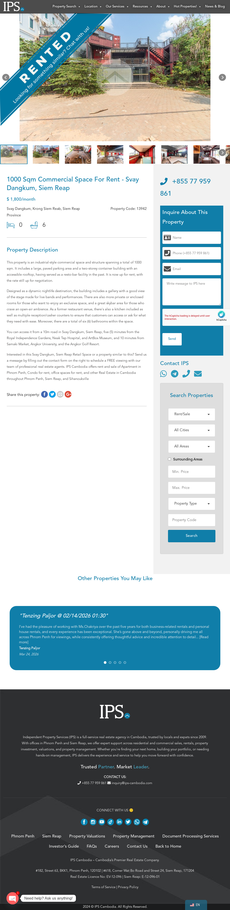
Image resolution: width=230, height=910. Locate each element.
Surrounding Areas (185, 459)
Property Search (67, 6)
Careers (112, 846)
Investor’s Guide (64, 846)
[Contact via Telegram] (174, 373)
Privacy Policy (128, 887)
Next (223, 78)
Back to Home (168, 846)
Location (93, 6)
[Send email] (198, 373)
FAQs (92, 846)
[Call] (186, 373)
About (163, 6)
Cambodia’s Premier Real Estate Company (127, 860)
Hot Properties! (187, 6)
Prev (6, 78)
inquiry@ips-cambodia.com (129, 783)
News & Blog (215, 6)
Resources (143, 6)
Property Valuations (87, 836)
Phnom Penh (53, 743)
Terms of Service (103, 887)
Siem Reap (78, 743)
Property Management (134, 836)
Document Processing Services (190, 836)
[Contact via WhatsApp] (163, 373)
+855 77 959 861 (92, 783)
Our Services (117, 6)
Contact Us (137, 846)
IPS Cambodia (81, 860)
